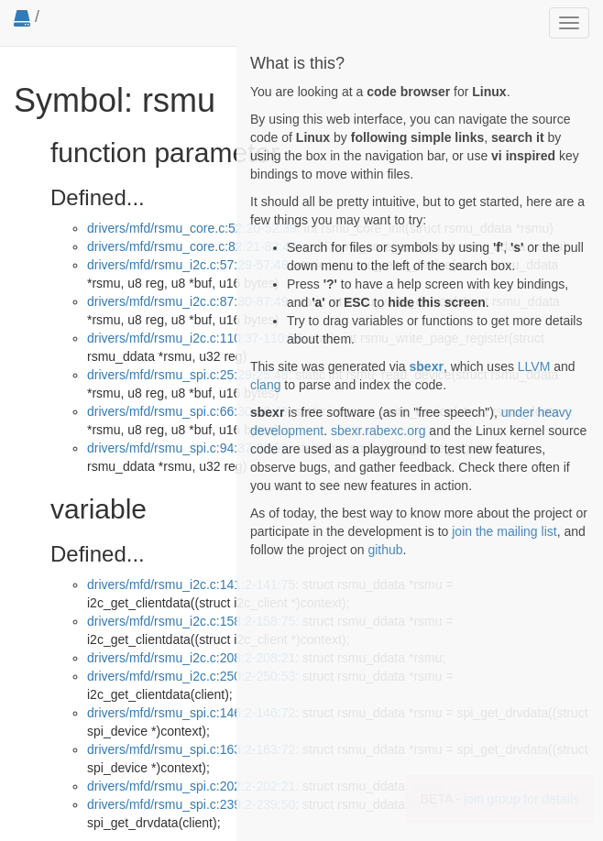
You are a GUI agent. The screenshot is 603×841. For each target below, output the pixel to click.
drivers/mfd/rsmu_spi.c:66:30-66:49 (187, 411)
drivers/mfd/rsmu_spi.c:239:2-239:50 (191, 804)
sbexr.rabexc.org (378, 430)
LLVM (534, 366)
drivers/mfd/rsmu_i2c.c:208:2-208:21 (191, 657)
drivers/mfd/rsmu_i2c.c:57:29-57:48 (187, 264)
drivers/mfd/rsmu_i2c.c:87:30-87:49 (187, 301)
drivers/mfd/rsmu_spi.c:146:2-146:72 (191, 712)
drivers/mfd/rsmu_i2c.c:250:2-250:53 (191, 676)
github (384, 549)
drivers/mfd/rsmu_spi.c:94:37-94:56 (187, 448)
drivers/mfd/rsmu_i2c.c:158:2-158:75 (191, 621)
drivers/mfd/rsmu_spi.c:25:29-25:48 (187, 374)
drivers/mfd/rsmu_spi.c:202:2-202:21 (191, 786)
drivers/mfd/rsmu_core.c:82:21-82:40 (192, 246)
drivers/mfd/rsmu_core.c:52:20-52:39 (192, 228)
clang (265, 384)
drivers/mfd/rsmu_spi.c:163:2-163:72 (191, 749)
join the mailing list (504, 531)
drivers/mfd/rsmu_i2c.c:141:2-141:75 (191, 584)
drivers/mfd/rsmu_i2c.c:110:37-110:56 (194, 338)
